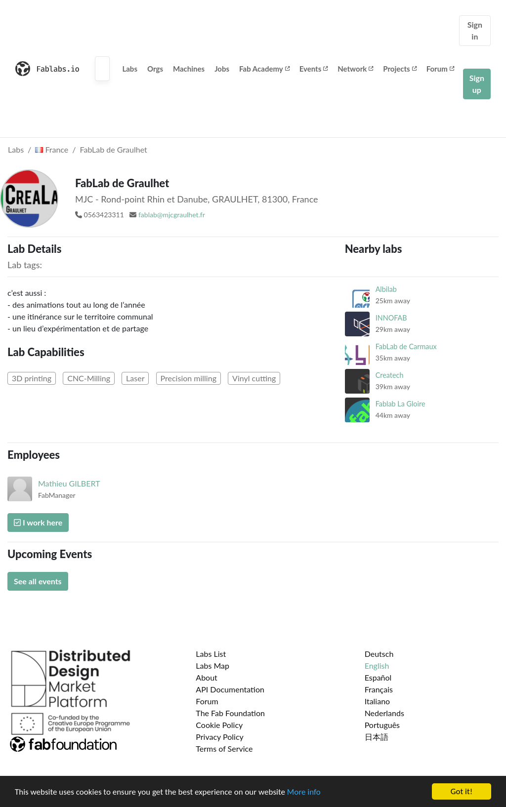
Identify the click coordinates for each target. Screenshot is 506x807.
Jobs (221, 68)
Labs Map (212, 665)
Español (378, 677)
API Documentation (230, 689)
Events (313, 68)
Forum (440, 68)
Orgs (155, 68)
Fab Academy (264, 68)
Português (382, 724)
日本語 (376, 736)
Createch (390, 375)
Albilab (386, 289)
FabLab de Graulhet (113, 149)
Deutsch (379, 653)
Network (355, 68)
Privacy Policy (220, 736)
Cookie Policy (219, 724)
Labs (129, 68)
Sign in (474, 30)
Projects (399, 68)
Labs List (211, 653)
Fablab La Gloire (400, 404)
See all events (38, 581)
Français (379, 689)
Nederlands (384, 713)
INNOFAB (391, 318)
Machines (189, 68)
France (51, 149)
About (206, 677)
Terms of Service (224, 748)
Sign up (476, 83)
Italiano (377, 701)
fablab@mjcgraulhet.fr (171, 214)
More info (304, 792)
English (377, 665)
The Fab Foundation (230, 713)
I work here (38, 522)
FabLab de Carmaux (406, 346)
